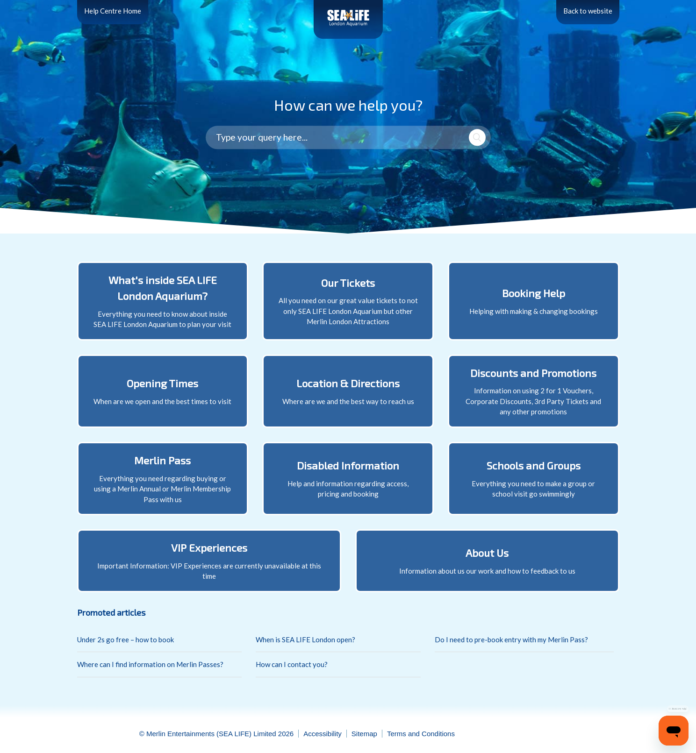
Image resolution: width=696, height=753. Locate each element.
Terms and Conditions (421, 734)
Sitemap (364, 734)
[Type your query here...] (348, 137)
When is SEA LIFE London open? (305, 639)
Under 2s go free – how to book (125, 639)
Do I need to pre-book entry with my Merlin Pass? (511, 639)
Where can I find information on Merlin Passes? (150, 664)
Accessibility (322, 734)
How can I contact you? (292, 664)
